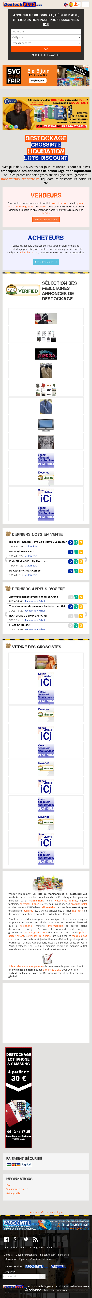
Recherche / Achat (34, 601)
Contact (8, 1254)
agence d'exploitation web (60, 1286)
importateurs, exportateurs (20, 179)
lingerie (36, 904)
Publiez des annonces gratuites (26, 966)
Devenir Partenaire (26, 1254)
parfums (28, 910)
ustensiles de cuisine (38, 935)
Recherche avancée (46, 54)
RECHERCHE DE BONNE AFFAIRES (28, 615)
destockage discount (35, 932)
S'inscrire (63, 1254)
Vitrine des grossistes (36, 647)
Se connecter (47, 1254)
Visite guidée (13, 1193)
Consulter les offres (46, 262)
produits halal (79, 904)
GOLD (41, 206)
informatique (55, 925)
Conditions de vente (41, 1259)
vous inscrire (59, 203)
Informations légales (15, 1259)
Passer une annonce (46, 219)
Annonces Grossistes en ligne (46, 1212)
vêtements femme (66, 900)
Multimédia (30, 546)
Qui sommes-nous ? (17, 1189)
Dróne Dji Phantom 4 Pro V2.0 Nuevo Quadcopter (38, 541)
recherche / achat (28, 252)
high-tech (77, 910)
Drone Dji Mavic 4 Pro (21, 551)
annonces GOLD (52, 969)
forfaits (46, 213)
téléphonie (26, 925)
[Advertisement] (46, 1013)
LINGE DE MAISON (19, 625)
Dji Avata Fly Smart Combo (25, 570)
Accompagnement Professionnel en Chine (33, 596)
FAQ (8, 1184)
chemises (25, 904)
